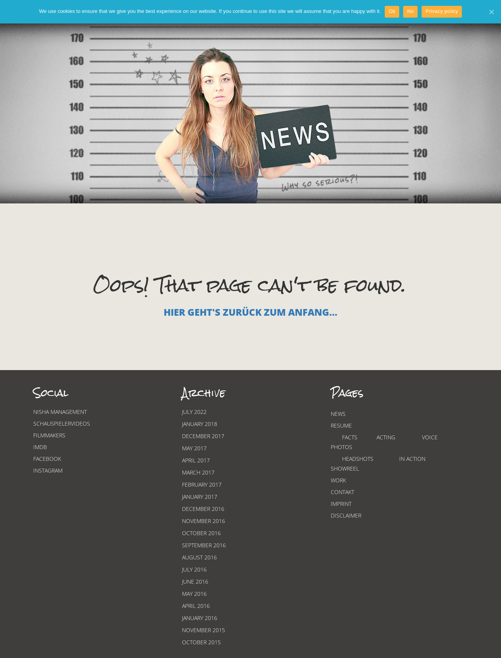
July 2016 (194, 569)
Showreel (345, 468)
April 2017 (196, 460)
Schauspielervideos (61, 423)
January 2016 (199, 618)
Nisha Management (60, 411)
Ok (392, 11)
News (338, 413)
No (410, 11)
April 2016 (196, 605)
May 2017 (194, 448)
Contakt (342, 492)
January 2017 (199, 496)
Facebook (47, 458)
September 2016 (204, 545)
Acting (386, 437)
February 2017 (202, 484)
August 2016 (199, 557)
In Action (412, 458)
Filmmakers (49, 435)
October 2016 (201, 533)
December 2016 (203, 508)
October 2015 (201, 642)
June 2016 (195, 581)
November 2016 (203, 521)
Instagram (48, 470)
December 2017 (203, 436)
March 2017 (198, 472)
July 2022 (194, 411)
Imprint (341, 503)
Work (338, 480)
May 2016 (194, 593)
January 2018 (199, 424)
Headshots (357, 458)
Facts (349, 437)
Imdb (40, 447)
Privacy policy (441, 11)
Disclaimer (346, 515)
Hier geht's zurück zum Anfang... (250, 312)
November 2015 (203, 630)
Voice (430, 437)
